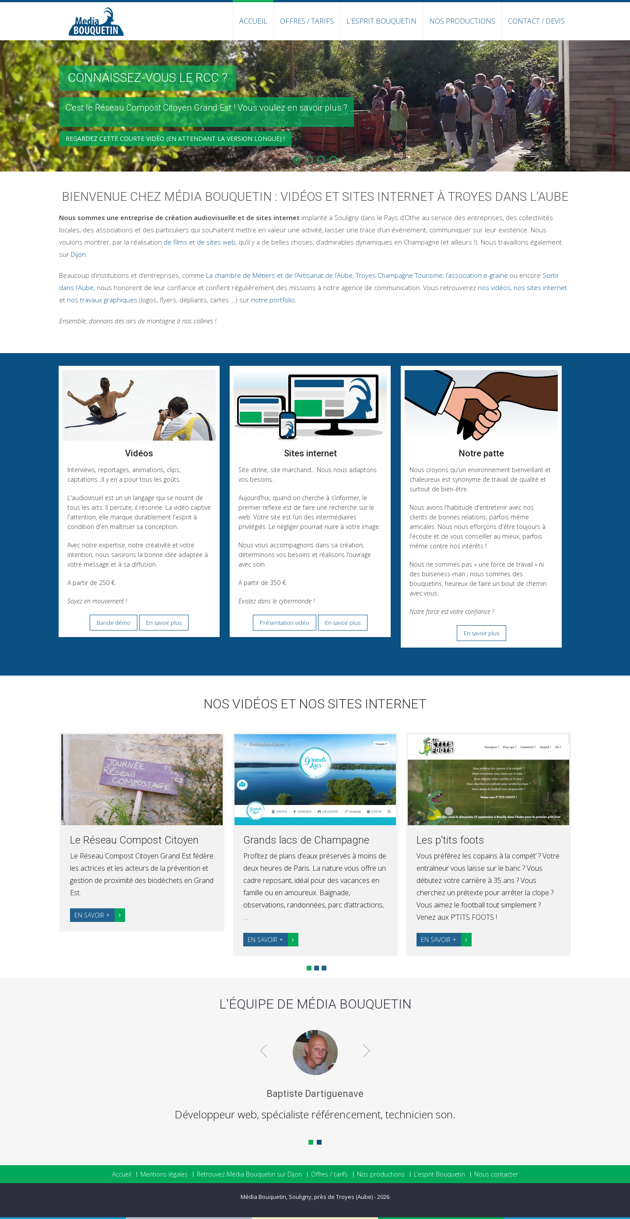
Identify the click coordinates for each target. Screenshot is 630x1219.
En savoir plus (164, 623)
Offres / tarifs (329, 1174)
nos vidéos (494, 287)
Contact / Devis (536, 21)
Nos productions (462, 21)
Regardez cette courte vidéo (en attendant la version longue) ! (175, 145)
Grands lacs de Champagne (306, 840)
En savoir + (99, 915)
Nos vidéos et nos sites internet (315, 703)
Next (588, 841)
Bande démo (113, 623)
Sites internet (310, 453)
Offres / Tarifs (307, 21)
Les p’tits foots (450, 840)
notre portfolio (273, 299)
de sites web (216, 242)
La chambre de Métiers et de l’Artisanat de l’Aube (279, 275)
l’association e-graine (477, 275)
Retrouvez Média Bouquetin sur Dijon (249, 1174)
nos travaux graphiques (102, 299)
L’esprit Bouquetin (381, 21)
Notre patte (481, 453)
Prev (42, 841)
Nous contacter (496, 1174)
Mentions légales (164, 1174)
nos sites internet (540, 287)
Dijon (78, 254)
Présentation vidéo (284, 623)
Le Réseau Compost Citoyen (134, 840)
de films (175, 242)
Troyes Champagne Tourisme (399, 275)
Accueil (253, 21)
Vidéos (139, 453)
